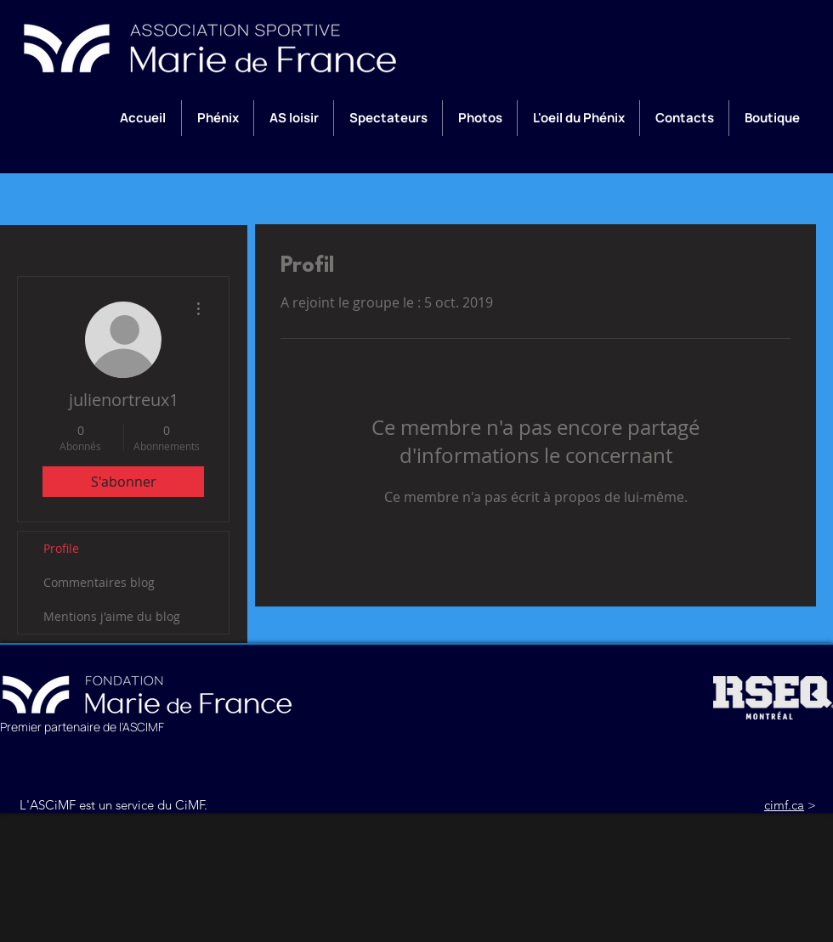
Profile (61, 548)
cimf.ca (784, 805)
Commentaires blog (99, 582)
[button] (217, 118)
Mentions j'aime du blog (111, 616)
